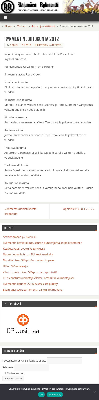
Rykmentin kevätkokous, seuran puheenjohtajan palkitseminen (42, 242)
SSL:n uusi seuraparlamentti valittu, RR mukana (33, 289)
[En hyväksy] (94, 392)
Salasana (7, 367)
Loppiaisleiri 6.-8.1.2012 (78, 209)
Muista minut (13, 373)
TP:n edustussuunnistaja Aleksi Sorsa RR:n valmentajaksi (38, 278)
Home (8, 26)
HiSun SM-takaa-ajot (16, 266)
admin (14, 45)
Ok (41, 394)
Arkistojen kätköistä (43, 26)
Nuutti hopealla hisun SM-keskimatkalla (28, 254)
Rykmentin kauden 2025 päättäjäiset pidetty (30, 284)
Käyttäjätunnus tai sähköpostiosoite (24, 360)
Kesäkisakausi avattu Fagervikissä (24, 248)
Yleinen (21, 26)
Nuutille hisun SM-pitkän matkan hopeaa (28, 260)
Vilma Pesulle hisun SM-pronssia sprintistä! (30, 272)
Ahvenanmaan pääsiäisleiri (19, 237)
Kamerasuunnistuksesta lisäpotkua (20, 211)
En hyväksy (54, 394)
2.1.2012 (26, 45)
